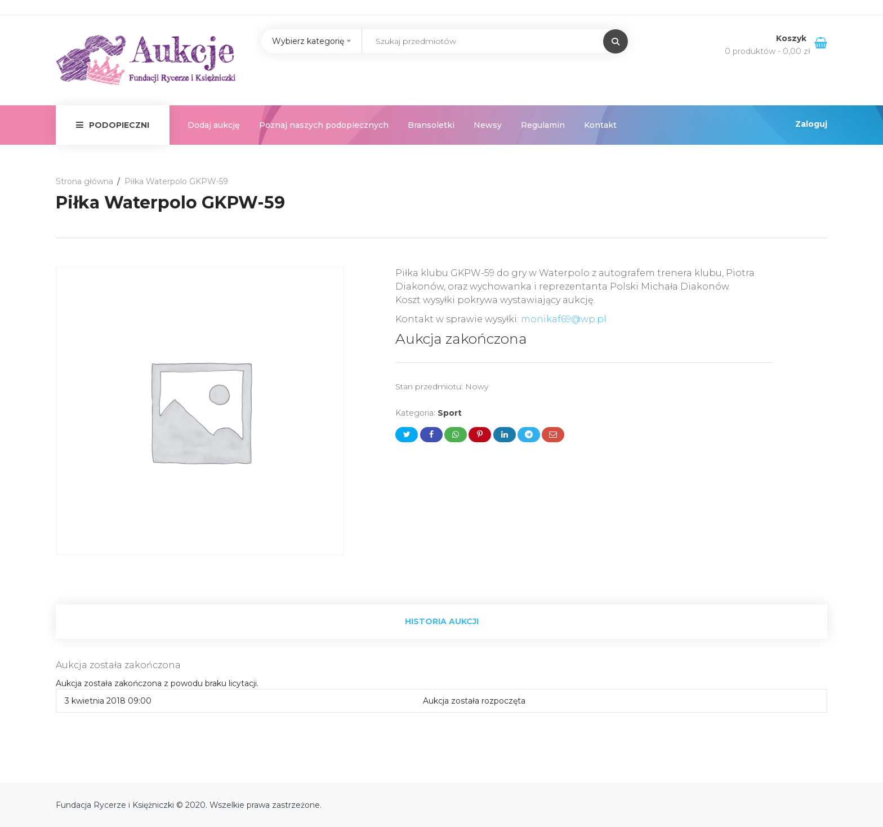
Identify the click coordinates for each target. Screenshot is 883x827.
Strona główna (84, 181)
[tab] (441, 621)
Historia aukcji (442, 621)
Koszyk (792, 38)
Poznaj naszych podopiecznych (324, 125)
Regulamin (543, 125)
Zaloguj (811, 124)
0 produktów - (767, 51)
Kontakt (600, 125)
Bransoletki (431, 125)
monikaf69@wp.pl (563, 319)
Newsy (488, 125)
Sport (450, 413)
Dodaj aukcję (214, 125)
